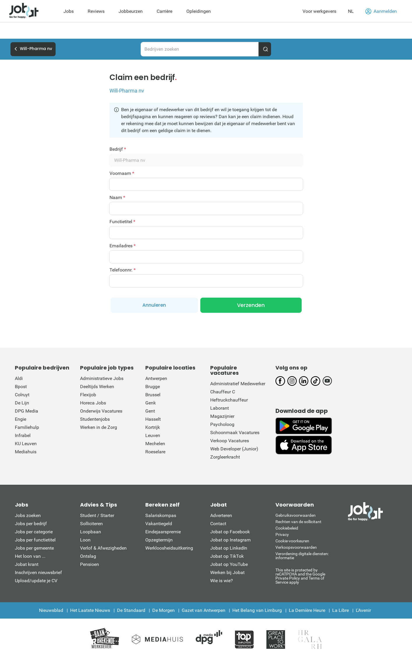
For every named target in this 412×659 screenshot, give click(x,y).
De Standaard (131, 610)
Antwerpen (156, 378)
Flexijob (88, 394)
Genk (150, 403)
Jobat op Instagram (230, 540)
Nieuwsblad (51, 610)
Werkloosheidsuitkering (169, 548)
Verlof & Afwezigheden (103, 548)
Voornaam (121, 173)
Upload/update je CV (36, 580)
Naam (117, 197)
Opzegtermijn (159, 540)
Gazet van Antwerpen (203, 610)
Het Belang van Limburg (257, 610)
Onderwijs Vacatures (101, 411)
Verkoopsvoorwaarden (296, 547)
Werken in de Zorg (98, 427)
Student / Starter (97, 515)
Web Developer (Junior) (234, 449)
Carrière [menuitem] (164, 11)
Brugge (152, 386)
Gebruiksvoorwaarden (295, 515)
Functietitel (122, 221)
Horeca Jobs (93, 403)
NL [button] (351, 11)
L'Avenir (363, 610)
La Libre (340, 610)
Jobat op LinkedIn (228, 548)
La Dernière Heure (307, 610)
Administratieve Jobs (101, 378)
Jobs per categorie (34, 531)
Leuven (152, 435)
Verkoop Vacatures (229, 440)
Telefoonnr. (122, 270)
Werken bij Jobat (227, 572)
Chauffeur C (222, 392)
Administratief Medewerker (237, 383)
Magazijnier (222, 416)
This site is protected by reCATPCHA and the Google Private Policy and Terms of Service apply (300, 576)
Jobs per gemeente (34, 548)
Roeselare (155, 451)
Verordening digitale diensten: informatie (302, 555)
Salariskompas (160, 515)
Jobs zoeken (28, 515)
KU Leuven (26, 443)
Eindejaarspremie (163, 531)
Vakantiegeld (158, 523)
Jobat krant (26, 564)
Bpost (21, 386)
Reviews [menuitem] (96, 11)
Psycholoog (222, 424)
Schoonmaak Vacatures (234, 432)
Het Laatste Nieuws (90, 610)
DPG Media (26, 411)
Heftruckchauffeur (229, 400)
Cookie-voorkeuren (292, 541)
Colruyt (22, 394)
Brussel (152, 394)
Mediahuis (25, 451)
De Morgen (163, 610)
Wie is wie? (221, 580)
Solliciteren (91, 523)
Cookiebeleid (286, 528)
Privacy (282, 534)
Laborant (219, 408)
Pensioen (89, 564)
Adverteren (221, 515)
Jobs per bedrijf (31, 523)
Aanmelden (381, 11)
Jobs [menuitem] (68, 11)
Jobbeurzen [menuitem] (131, 11)
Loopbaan (90, 531)
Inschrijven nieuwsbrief (38, 572)
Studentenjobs (95, 419)
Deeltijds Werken (97, 386)
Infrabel (23, 435)
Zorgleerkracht (225, 457)
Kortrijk (152, 427)
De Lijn (22, 403)
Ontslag (88, 556)
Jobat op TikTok (227, 556)
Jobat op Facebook (230, 531)
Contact (218, 523)
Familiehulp (27, 427)
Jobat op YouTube (229, 564)
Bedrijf (117, 149)
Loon (85, 540)
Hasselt (153, 419)
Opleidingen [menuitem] (198, 11)
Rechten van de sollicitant (298, 521)
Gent (150, 411)
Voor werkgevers (319, 11)
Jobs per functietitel (35, 540)
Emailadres (122, 246)
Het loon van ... (30, 556)
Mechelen (155, 443)
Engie (20, 419)
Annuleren (154, 305)
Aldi (19, 378)
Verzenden (251, 305)
